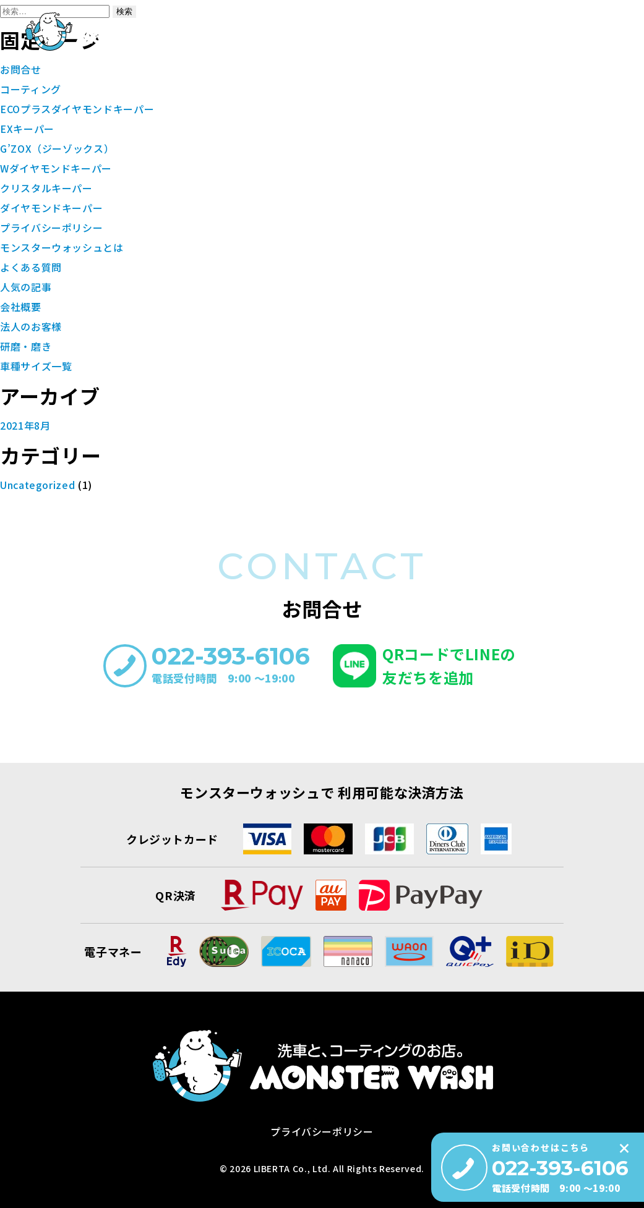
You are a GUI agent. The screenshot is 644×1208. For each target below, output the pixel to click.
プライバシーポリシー (51, 227)
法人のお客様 (31, 326)
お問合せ (590, 67)
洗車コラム (519, 67)
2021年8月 (25, 425)
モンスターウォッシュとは (246, 87)
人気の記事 (25, 286)
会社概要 (449, 67)
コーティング (341, 87)
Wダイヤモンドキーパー (56, 168)
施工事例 (534, 87)
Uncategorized (37, 484)
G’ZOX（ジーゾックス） (57, 148)
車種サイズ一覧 (470, 87)
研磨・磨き (403, 87)
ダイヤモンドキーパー (51, 207)
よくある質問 (592, 87)
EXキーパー (27, 128)
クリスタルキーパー (46, 188)
